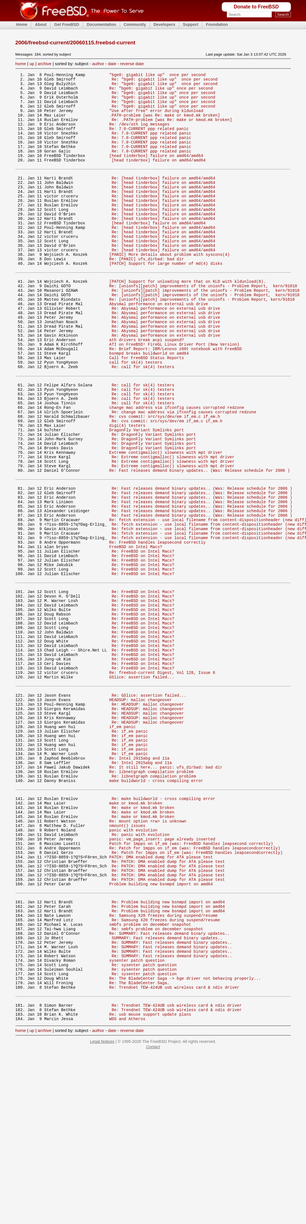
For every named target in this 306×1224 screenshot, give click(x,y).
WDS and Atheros (127, 1188)
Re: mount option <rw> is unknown (147, 955)
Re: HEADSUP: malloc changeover (148, 817)
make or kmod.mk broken (135, 934)
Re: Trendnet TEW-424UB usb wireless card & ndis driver (174, 1152)
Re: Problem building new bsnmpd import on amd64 (168, 1051)
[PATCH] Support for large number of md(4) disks (165, 298)
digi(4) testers (127, 489)
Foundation (217, 24)
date (112, 63)
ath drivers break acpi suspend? (146, 388)
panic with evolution (133, 966)
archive (44, 63)
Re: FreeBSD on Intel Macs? (143, 638)
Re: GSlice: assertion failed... (149, 807)
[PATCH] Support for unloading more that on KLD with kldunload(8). (187, 319)
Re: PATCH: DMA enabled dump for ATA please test (168, 1003)
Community (135, 24)
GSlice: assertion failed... (141, 786)
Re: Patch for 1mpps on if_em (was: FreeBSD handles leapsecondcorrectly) (194, 987)
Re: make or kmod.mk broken (143, 939)
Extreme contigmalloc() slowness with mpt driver (165, 521)
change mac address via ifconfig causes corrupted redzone (176, 468)
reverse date (132, 63)
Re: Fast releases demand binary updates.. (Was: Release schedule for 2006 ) (199, 542)
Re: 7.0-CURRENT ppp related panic (149, 139)
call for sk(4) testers (135, 415)
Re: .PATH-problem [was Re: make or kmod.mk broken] (172, 128)
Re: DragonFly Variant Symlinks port (154, 500)
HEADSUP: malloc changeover (140, 812)
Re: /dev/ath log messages (139, 134)
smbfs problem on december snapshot (150, 1077)
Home (22, 24)
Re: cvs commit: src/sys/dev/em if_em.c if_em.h (164, 478)
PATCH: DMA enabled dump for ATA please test (161, 998)
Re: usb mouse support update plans (150, 1183)
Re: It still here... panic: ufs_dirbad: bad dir (165, 892)
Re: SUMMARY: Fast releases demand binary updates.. (169, 1088)
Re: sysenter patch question (144, 1125)
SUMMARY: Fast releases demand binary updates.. (167, 1093)
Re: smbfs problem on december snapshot (157, 1083)
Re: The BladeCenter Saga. (139, 1147)
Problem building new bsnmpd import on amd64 (161, 1030)
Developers (164, 24)
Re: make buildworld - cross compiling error (163, 929)
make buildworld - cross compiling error (156, 908)
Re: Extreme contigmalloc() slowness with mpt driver (173, 526)
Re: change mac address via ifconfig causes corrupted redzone (184, 473)
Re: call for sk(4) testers (143, 420)
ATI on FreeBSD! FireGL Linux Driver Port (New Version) (174, 393)
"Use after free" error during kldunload (156, 118)
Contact (153, 1217)
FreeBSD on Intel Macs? (135, 632)
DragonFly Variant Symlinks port (146, 494)
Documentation (101, 24)
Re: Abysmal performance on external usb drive (166, 351)
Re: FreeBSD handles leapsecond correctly (157, 627)
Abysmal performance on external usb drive (158, 345)
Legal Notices (102, 1211)
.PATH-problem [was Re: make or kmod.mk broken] (164, 123)
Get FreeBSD (66, 24)
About (41, 24)
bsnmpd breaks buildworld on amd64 (149, 404)
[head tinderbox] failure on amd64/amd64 (156, 171)
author (98, 63)
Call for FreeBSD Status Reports (146, 409)
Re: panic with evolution (141, 971)
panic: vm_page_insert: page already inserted (162, 977)
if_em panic (122, 844)
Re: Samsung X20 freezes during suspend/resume (163, 1067)
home (20, 63)
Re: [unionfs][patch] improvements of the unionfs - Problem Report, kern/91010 (203, 324)
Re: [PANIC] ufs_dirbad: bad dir (146, 293)
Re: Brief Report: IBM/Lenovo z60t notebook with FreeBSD (175, 399)
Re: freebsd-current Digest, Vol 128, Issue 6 (162, 781)
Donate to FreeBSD (256, 7)
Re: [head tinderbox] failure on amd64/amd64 (163, 197)
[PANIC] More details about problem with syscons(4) (169, 288)
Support (190, 24)
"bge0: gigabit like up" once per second (157, 75)
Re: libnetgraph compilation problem (151, 898)
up (31, 63)
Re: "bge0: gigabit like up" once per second (165, 80)
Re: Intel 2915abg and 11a (139, 882)
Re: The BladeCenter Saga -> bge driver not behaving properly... (185, 1141)
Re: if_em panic (130, 850)
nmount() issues (127, 961)
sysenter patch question (137, 1120)
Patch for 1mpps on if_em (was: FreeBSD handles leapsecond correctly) (191, 982)
